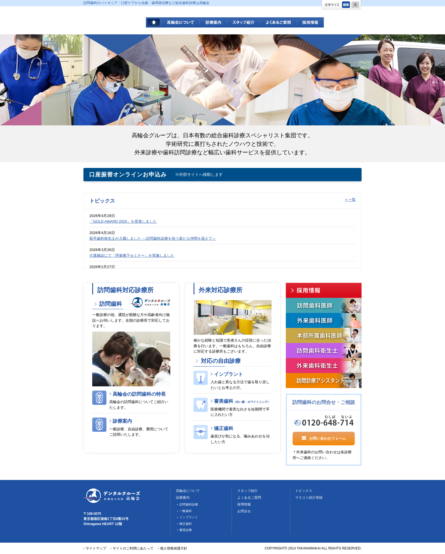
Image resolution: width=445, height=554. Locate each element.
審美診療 (185, 530)
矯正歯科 (223, 428)
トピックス (303, 491)
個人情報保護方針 (173, 548)
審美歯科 (242, 401)
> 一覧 (350, 199)
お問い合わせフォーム (324, 438)
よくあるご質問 (278, 22)
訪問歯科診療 (188, 504)
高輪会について (180, 22)
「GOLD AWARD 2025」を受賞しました (123, 221)
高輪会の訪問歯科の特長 (139, 394)
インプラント (228, 374)
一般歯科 (185, 511)
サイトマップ (96, 548)
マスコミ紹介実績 (308, 498)
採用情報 (310, 22)
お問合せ (244, 511)
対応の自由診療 (219, 361)
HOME (153, 22)
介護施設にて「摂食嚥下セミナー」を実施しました (131, 255)
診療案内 (213, 22)
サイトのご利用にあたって (133, 548)
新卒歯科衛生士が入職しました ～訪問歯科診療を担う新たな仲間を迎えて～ (152, 238)
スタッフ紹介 (243, 22)
